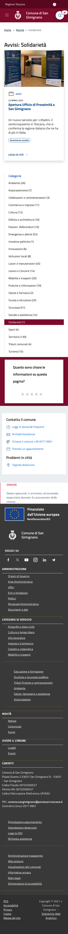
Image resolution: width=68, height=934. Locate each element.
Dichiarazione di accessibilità (25, 884)
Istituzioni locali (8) (20, 256)
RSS (5, 901)
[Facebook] (8, 559)
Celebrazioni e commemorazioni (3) (29, 198)
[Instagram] (35, 559)
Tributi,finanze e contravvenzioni (33, 683)
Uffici (11, 587)
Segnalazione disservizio (22, 828)
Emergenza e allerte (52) (23, 234)
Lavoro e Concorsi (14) (22, 271)
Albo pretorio (15, 861)
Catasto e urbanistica (20, 649)
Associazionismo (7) (20, 190)
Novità (20, 30)
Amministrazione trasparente (25, 856)
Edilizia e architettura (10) (24, 219)
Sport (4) (14, 329)
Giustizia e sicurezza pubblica (31, 677)
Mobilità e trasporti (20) (22, 278)
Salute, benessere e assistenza (32, 694)
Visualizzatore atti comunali (24, 867)
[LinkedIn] (44, 559)
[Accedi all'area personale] (54, 4)
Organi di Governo (18, 576)
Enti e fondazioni (18, 593)
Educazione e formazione (28, 671)
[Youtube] (26, 559)
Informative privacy (19, 872)
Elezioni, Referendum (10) (24, 227)
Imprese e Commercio (20, 643)
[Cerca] (61, 15)
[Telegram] (53, 559)
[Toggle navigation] (7, 15)
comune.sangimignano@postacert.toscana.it (35, 802)
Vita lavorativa (16, 638)
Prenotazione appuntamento (25, 822)
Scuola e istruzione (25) (22, 300)
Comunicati (14, 726)
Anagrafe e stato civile (21, 627)
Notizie (12, 721)
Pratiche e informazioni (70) (25, 285)
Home (7, 30)
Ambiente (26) (17, 183)
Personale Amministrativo (23, 604)
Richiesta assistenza (20, 839)
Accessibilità (10, 905)
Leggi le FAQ (15, 833)
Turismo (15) (16, 351)
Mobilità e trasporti (19, 654)
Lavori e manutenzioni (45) (24, 263)
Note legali (14, 878)
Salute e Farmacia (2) (21, 293)
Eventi (12, 753)
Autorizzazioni (22, 699)
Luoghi (12, 748)
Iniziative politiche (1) (21, 241)
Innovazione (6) (17, 249)
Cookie (7, 914)
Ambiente (19, 688)
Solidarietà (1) (17, 322)
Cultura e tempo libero (21, 632)
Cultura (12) (16, 212)
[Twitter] (17, 559)
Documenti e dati (18, 609)
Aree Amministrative (20, 582)
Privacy (7, 909)
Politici (12, 598)
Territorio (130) (17, 337)
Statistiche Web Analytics (51, 916)
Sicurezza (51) (17, 307)
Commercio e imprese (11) (24, 205)
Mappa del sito (12, 918)
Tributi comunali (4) (20, 344)
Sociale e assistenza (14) (23, 315)
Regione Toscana (15, 4)
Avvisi (15, 94)
